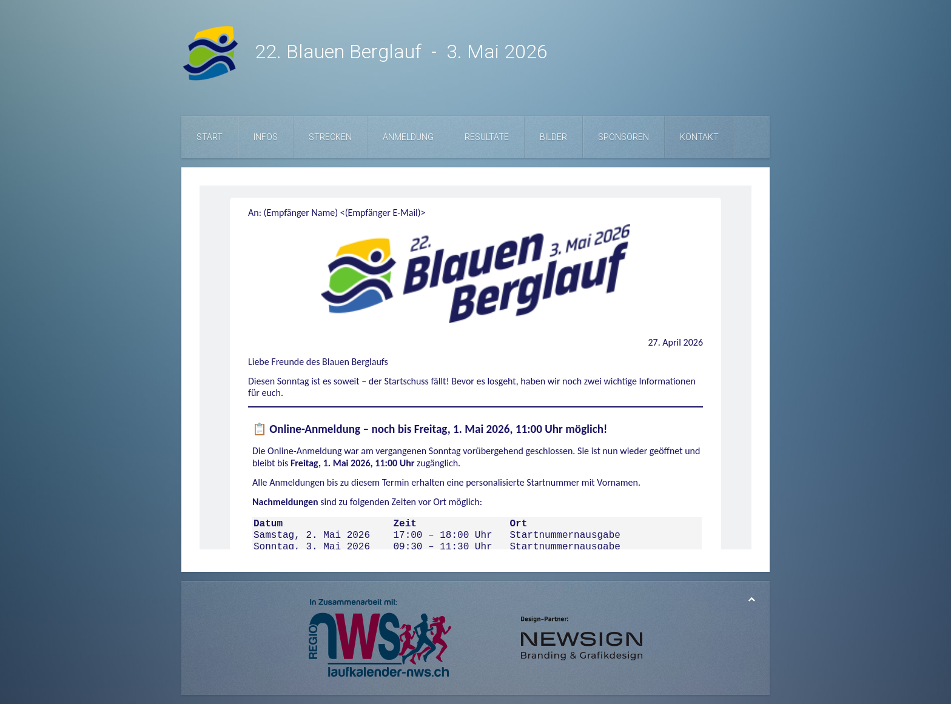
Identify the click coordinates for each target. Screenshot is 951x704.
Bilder (553, 137)
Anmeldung (408, 137)
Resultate (487, 137)
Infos (266, 137)
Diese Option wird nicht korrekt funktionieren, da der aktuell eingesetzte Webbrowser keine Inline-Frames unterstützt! (475, 367)
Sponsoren (623, 137)
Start (210, 137)
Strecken (330, 137)
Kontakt (699, 137)
